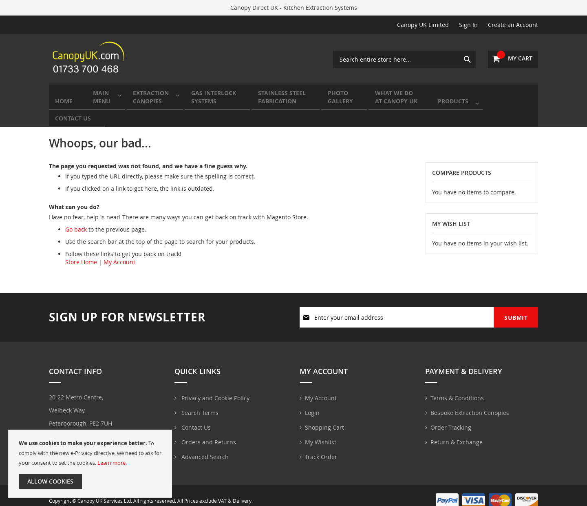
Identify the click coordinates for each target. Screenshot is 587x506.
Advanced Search (204, 446)
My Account (119, 250)
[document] (90, 463)
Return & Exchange (456, 431)
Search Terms (199, 402)
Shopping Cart (324, 417)
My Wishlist (320, 431)
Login (312, 402)
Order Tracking (450, 417)
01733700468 (73, 426)
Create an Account (513, 25)
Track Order (321, 446)
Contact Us (195, 417)
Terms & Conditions (457, 387)
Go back (76, 218)
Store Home (81, 250)
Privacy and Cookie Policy (214, 387)
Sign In (468, 25)
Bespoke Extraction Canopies (469, 402)
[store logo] (89, 59)
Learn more (111, 462)
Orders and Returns (208, 431)
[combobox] (404, 59)
